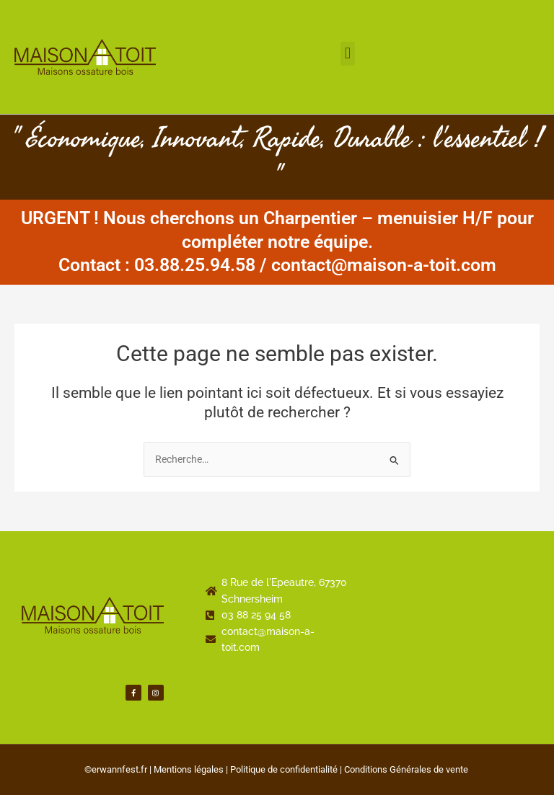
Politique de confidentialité (284, 769)
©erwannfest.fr (115, 769)
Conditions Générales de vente (406, 769)
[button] (347, 54)
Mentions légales (189, 769)
